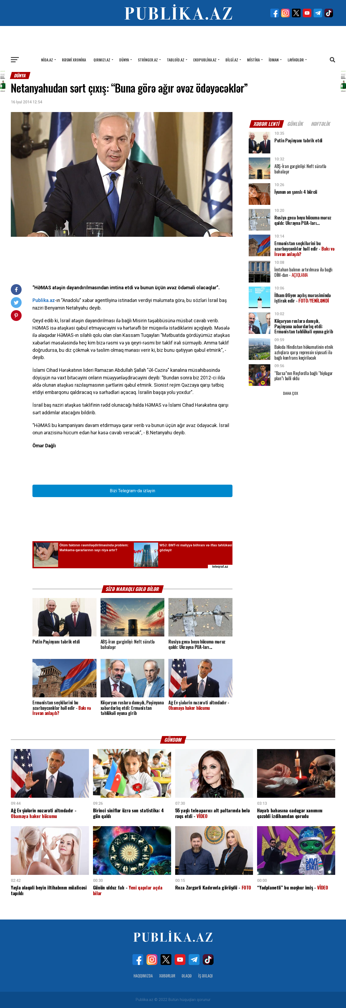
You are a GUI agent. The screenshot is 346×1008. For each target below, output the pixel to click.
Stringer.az (148, 60)
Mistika (253, 60)
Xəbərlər (167, 976)
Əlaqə (187, 976)
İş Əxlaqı (205, 976)
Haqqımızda (143, 976)
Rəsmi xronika (74, 60)
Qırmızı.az (102, 60)
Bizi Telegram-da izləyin (132, 490)
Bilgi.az (231, 60)
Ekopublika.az (205, 60)
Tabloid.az (175, 60)
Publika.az (43, 300)
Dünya (124, 60)
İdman (274, 60)
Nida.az (47, 60)
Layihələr (296, 60)
